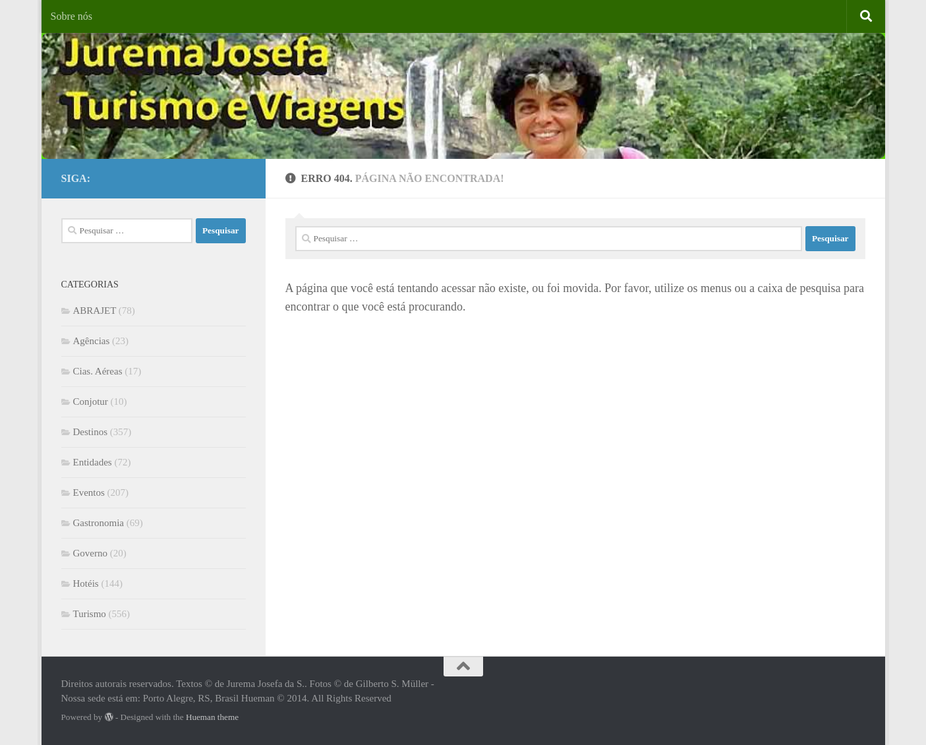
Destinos (90, 432)
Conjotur (90, 401)
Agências (91, 341)
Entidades (92, 462)
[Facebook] (217, 176)
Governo (90, 553)
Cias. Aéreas (98, 371)
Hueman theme (212, 717)
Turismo (89, 614)
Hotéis (86, 583)
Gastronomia (98, 523)
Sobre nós (72, 16)
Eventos (89, 492)
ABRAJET (95, 310)
